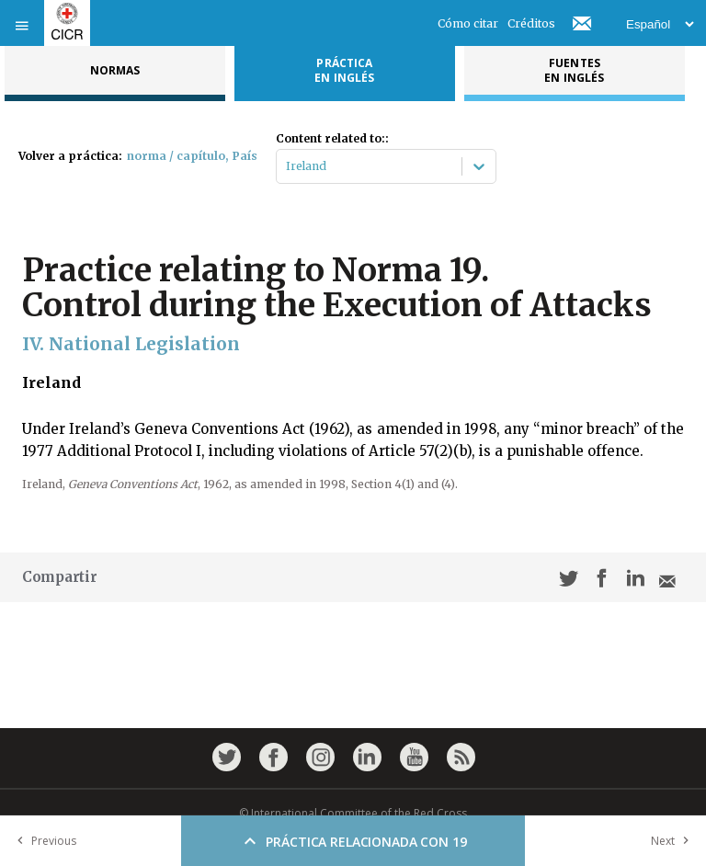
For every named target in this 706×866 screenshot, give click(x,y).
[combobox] (287, 166)
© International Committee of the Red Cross (353, 813)
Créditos (531, 23)
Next (674, 841)
